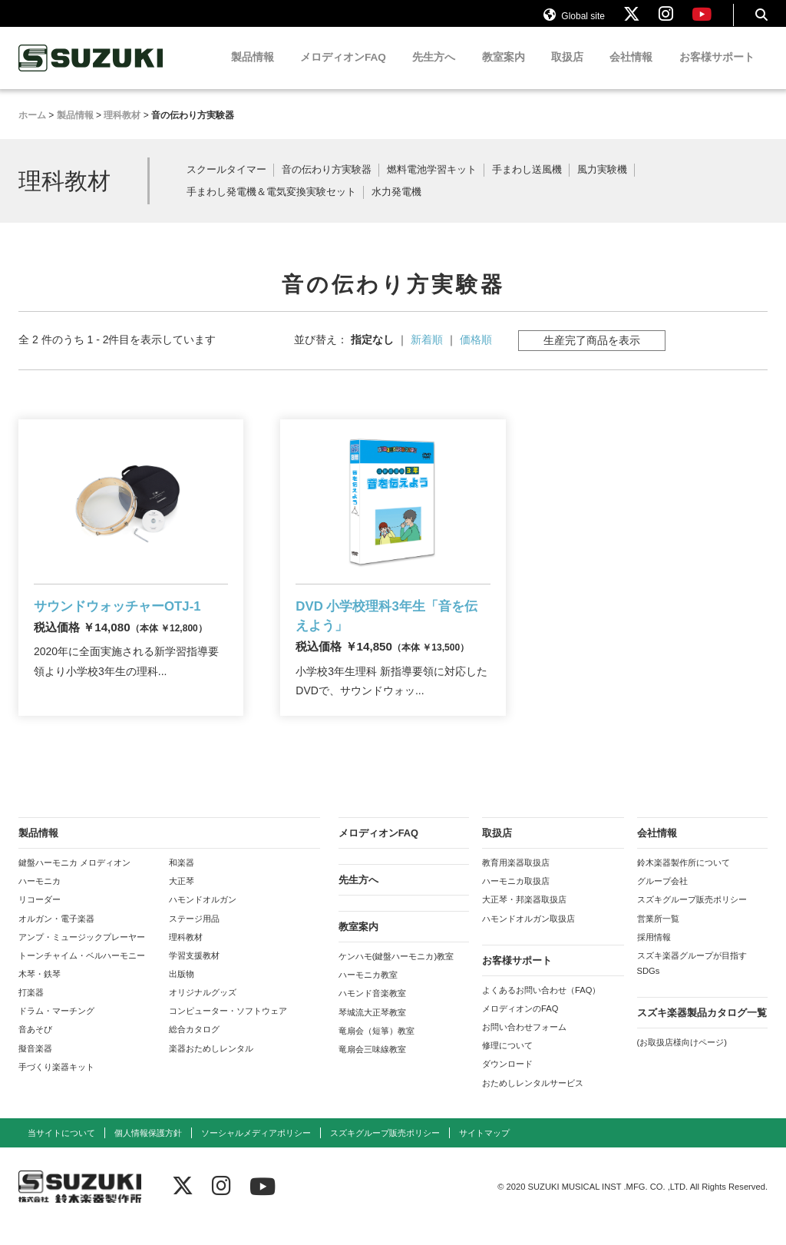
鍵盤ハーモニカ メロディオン (74, 881)
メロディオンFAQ (343, 71)
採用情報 (654, 955)
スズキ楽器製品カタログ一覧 (702, 1031)
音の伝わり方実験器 (327, 184)
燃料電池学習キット (432, 184)
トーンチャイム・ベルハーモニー (81, 973)
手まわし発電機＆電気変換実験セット (271, 206)
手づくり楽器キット (56, 1085)
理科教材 (186, 955)
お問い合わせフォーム (524, 1045)
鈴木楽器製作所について (683, 881)
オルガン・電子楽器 (56, 937)
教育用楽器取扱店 (516, 881)
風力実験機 (602, 184)
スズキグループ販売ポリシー (692, 918)
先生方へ (433, 71)
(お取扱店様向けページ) (682, 1060)
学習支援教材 (194, 973)
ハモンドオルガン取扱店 (528, 937)
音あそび (35, 1048)
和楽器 (181, 881)
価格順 (476, 352)
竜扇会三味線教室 (372, 1067)
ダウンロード (507, 1083)
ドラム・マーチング (56, 1029)
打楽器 (31, 1010)
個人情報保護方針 (148, 1151)
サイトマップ (484, 1151)
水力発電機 (396, 206)
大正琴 (181, 899)
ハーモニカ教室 (368, 993)
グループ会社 (662, 899)
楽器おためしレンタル (211, 1066)
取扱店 (567, 71)
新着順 (427, 352)
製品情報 (252, 71)
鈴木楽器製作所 (91, 71)
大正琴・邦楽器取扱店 (524, 918)
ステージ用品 (194, 937)
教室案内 (503, 71)
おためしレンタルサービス (532, 1101)
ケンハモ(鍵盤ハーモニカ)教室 (396, 974)
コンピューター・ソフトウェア (228, 1029)
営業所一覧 (658, 937)
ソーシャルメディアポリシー (256, 1151)
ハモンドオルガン (202, 918)
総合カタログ (194, 1048)
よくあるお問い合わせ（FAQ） (541, 1008)
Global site (574, 21)
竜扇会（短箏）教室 (376, 1049)
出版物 (181, 992)
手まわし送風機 (527, 184)
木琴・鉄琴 (39, 992)
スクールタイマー (226, 184)
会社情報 (630, 71)
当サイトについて (61, 1151)
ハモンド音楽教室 (372, 1012)
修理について (507, 1063)
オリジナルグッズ (202, 1010)
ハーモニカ (39, 899)
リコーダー (39, 918)
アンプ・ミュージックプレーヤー (81, 955)
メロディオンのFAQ (520, 1026)
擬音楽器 (35, 1066)
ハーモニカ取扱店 (516, 899)
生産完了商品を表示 (591, 353)
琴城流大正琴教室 (372, 1030)
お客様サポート (717, 71)
